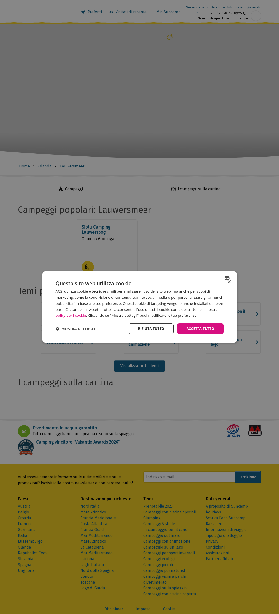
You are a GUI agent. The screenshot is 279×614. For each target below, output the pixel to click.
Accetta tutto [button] (200, 328)
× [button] (229, 282)
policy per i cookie (71, 315)
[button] (75, 328)
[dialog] (139, 307)
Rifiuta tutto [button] (150, 328)
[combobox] (228, 278)
